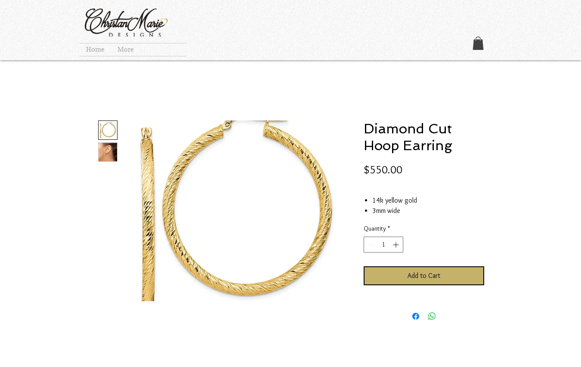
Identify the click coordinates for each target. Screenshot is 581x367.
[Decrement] (370, 244)
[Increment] (396, 244)
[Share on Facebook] (416, 316)
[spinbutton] (383, 244)
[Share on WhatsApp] (432, 316)
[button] (478, 43)
